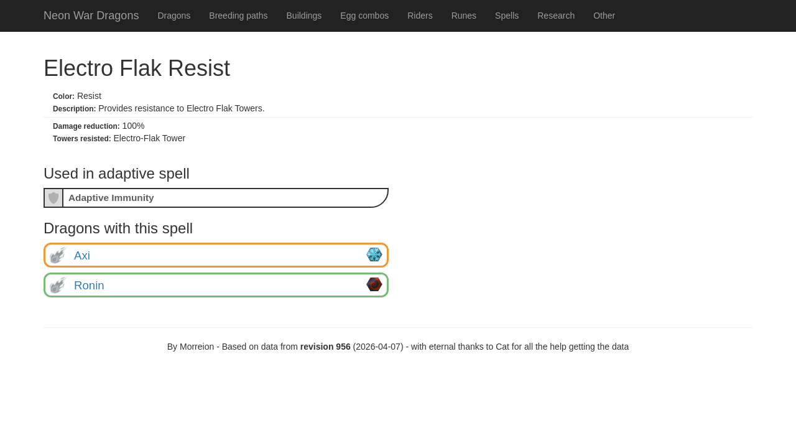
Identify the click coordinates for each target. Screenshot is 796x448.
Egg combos (364, 16)
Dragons (173, 16)
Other (604, 16)
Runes (463, 16)
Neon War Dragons (91, 15)
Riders (419, 16)
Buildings (304, 16)
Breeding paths (238, 16)
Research (556, 16)
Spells (507, 16)
